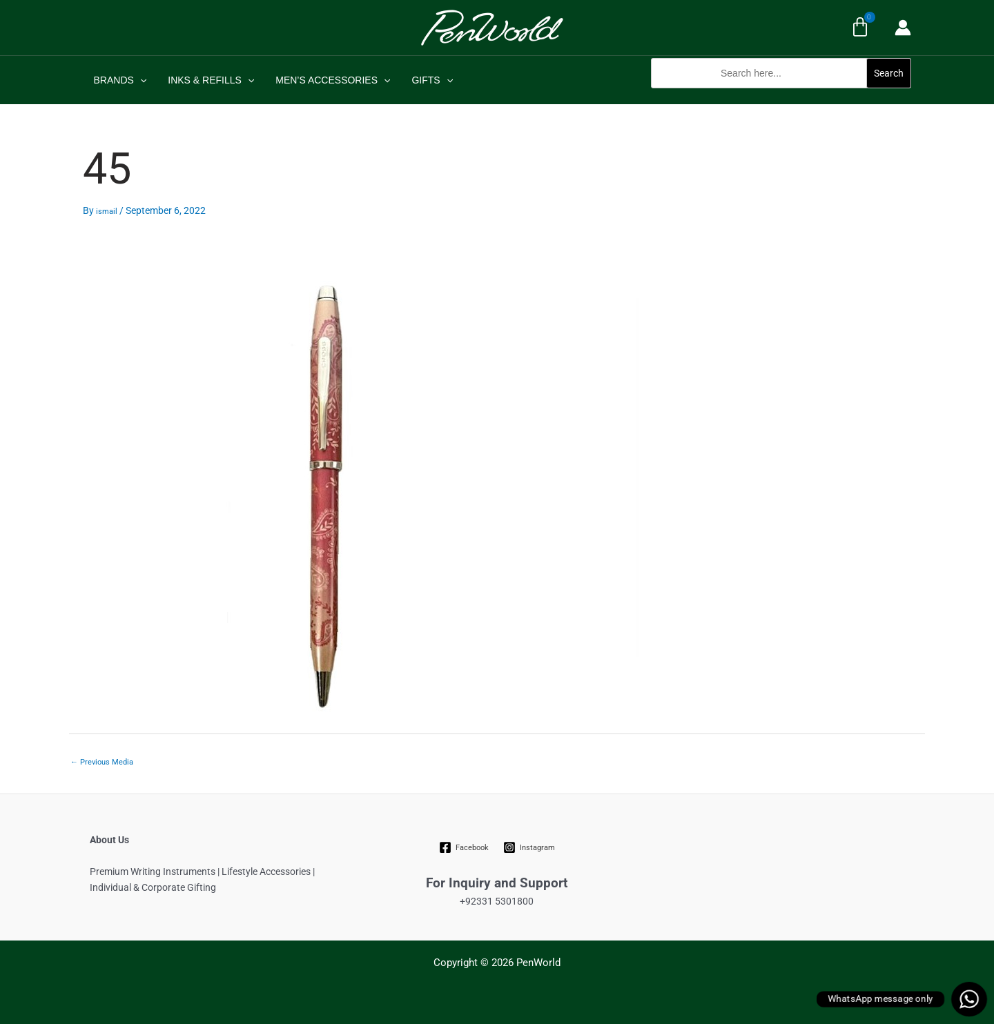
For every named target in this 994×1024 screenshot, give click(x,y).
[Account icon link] (903, 27)
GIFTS (425, 80)
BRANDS (119, 80)
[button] (781, 95)
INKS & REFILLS (208, 80)
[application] (139, 80)
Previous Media (101, 762)
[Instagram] (529, 847)
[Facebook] (464, 847)
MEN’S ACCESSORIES (328, 80)
